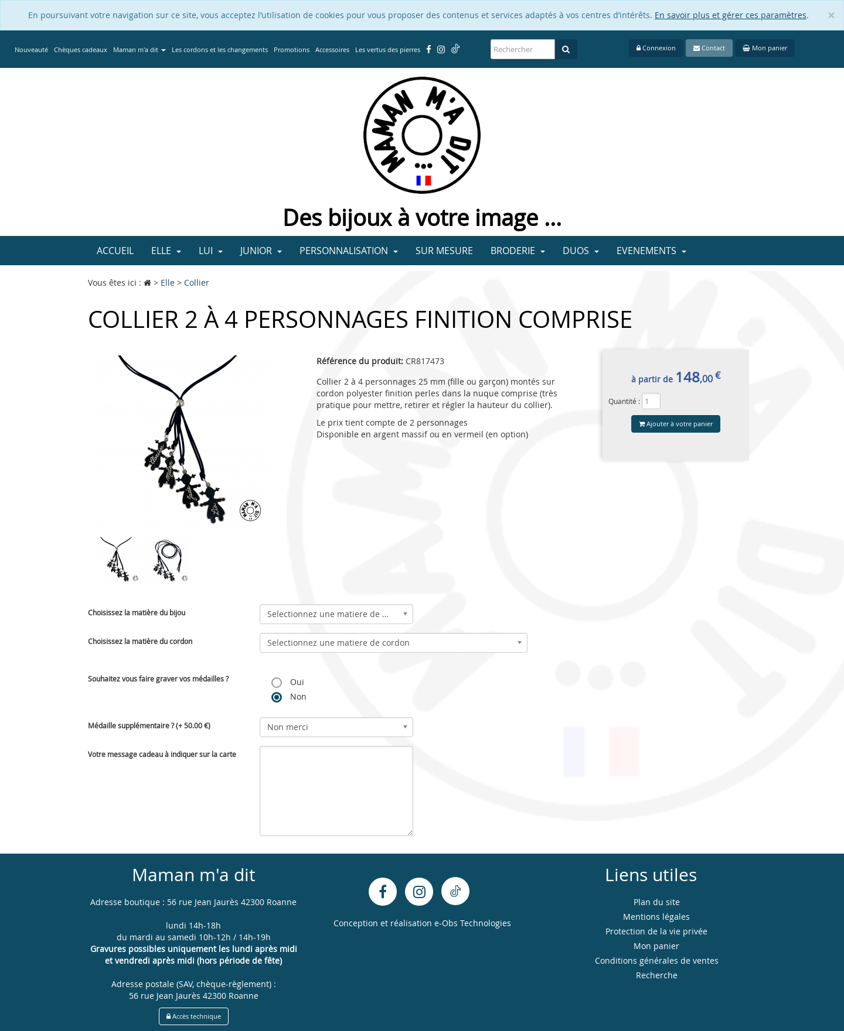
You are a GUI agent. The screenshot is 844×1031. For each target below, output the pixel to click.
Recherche (657, 975)
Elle (166, 250)
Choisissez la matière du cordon (140, 641)
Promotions (291, 49)
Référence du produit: (359, 360)
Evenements (651, 250)
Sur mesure (444, 250)
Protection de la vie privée (656, 931)
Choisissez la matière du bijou (136, 612)
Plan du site (657, 901)
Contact (709, 47)
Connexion (656, 47)
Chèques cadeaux (80, 49)
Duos (581, 250)
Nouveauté (31, 49)
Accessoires (332, 49)
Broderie (518, 250)
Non (289, 697)
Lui (211, 250)
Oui (287, 682)
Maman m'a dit (139, 49)
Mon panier (765, 47)
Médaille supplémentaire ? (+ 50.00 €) (149, 725)
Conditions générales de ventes (657, 960)
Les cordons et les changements (220, 49)
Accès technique (193, 1016)
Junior (261, 250)
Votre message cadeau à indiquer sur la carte (162, 754)
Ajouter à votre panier (676, 423)
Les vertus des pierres (387, 49)
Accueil (115, 250)
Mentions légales (656, 916)
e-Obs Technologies (472, 923)
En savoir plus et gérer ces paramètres (730, 14)
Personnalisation (349, 250)
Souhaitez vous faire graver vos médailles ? (158, 678)
